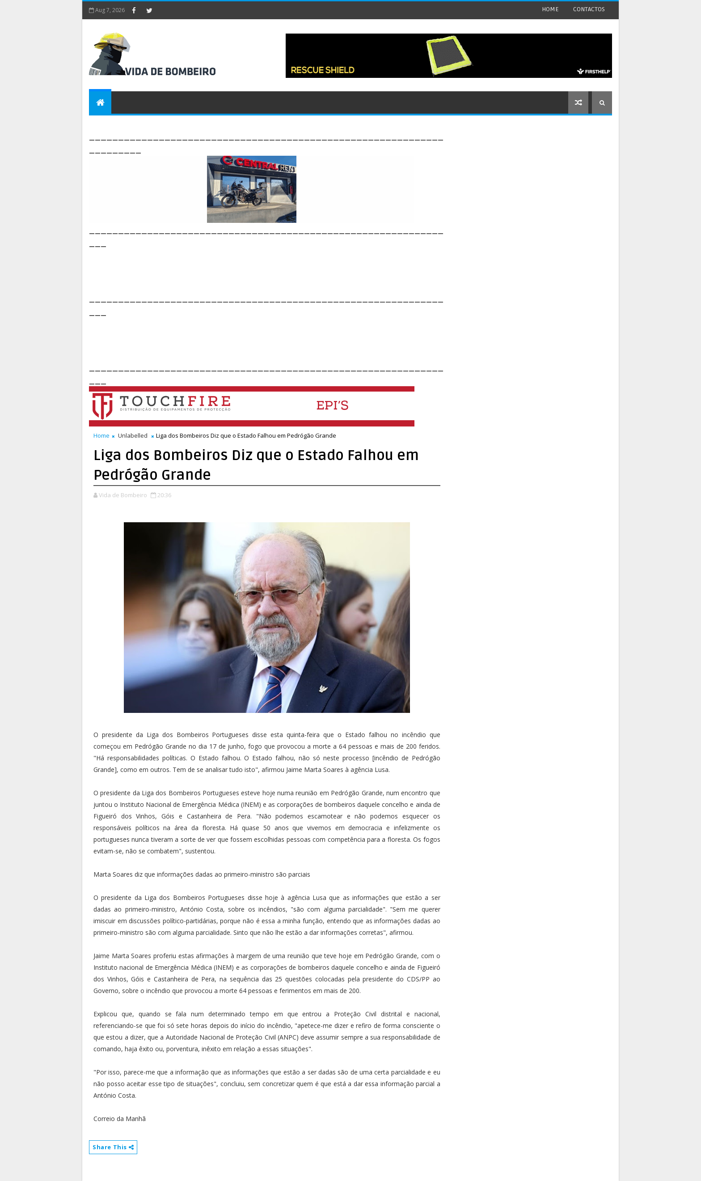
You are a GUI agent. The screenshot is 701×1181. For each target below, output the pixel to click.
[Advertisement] (251, 269)
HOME (550, 9)
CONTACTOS (589, 9)
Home (101, 435)
